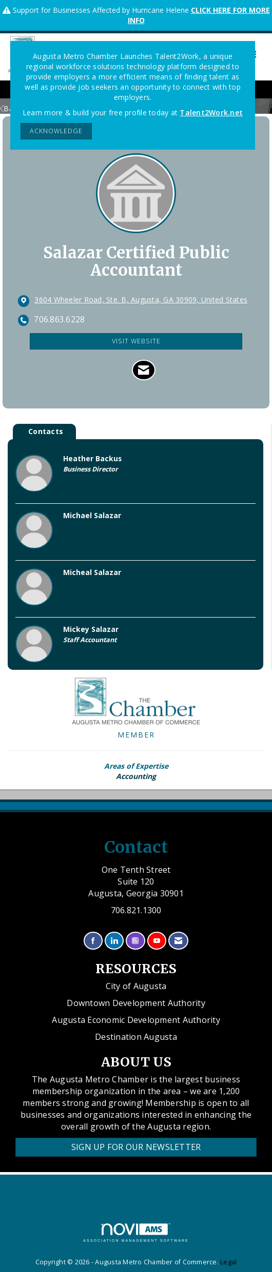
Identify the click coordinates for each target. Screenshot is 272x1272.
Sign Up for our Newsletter (136, 1147)
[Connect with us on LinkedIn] (114, 941)
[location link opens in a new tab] (140, 300)
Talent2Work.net (211, 112)
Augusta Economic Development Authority (136, 1019)
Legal (228, 1262)
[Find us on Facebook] (93, 941)
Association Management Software (136, 1232)
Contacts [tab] (45, 431)
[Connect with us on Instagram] (135, 941)
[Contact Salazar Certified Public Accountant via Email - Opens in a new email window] (143, 370)
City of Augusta (136, 986)
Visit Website (136, 341)
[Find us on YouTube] (156, 941)
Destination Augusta (136, 1036)
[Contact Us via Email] (178, 941)
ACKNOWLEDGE (56, 131)
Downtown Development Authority (136, 1003)
